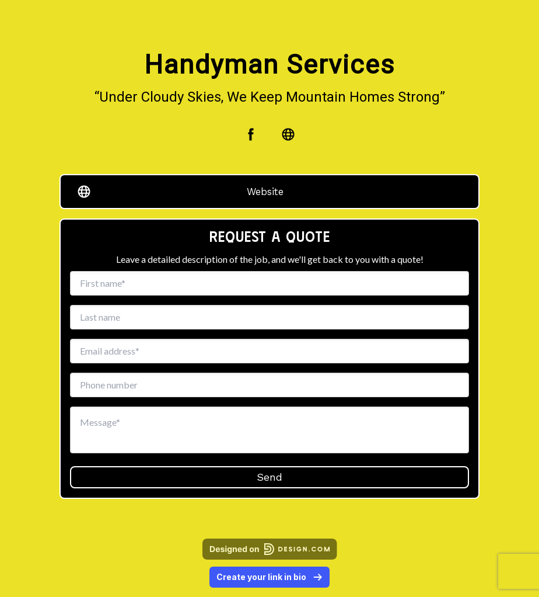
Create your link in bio (269, 577)
